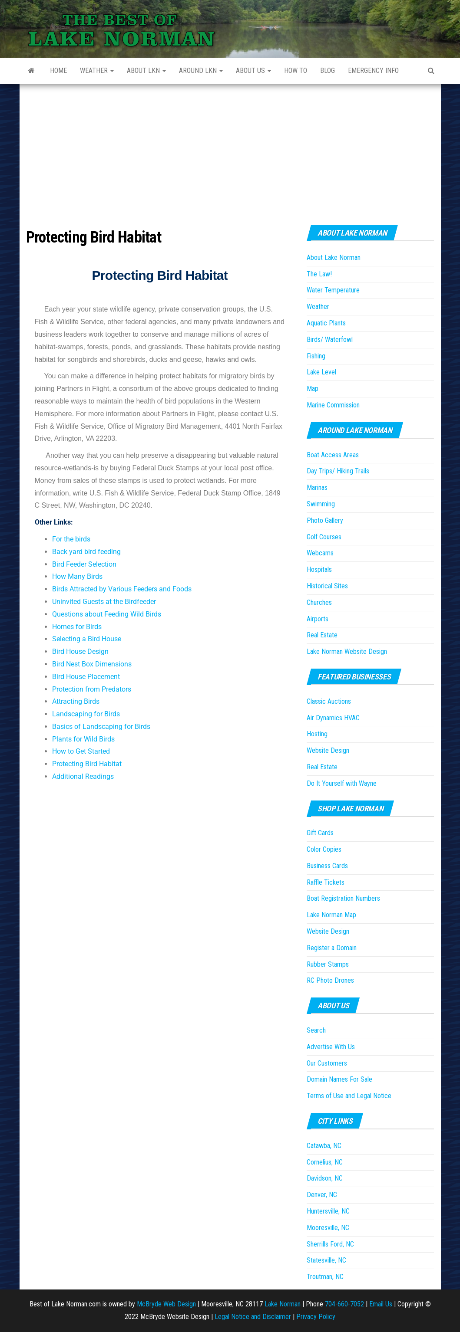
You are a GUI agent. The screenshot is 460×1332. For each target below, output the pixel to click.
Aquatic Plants (326, 323)
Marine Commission (333, 405)
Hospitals (319, 569)
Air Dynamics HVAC (333, 718)
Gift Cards (320, 833)
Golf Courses (324, 537)
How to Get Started (81, 751)
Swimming (321, 504)
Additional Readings (83, 776)
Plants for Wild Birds (83, 739)
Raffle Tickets (325, 882)
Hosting (317, 734)
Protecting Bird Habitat (87, 764)
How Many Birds (77, 576)
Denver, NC (322, 1195)
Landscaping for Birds (86, 714)
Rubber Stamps (328, 964)
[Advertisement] (230, 149)
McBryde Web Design (166, 1304)
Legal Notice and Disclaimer (253, 1316)
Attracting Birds (75, 701)
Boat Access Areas (333, 455)
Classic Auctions (329, 701)
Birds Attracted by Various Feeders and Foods (122, 589)
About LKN (146, 70)
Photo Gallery (325, 520)
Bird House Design (80, 651)
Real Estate (322, 635)
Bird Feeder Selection (84, 564)
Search (316, 1030)
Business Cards (327, 866)
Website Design (328, 750)
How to (295, 70)
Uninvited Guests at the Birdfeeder (104, 601)
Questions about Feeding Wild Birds (106, 614)
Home (58, 70)
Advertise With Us (331, 1047)
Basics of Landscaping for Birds (101, 726)
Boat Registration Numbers (343, 898)
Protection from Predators (91, 689)
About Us (253, 70)
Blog (327, 70)
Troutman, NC (325, 1277)
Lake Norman (283, 1304)
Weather (97, 70)
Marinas (317, 487)
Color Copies (324, 849)
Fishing (316, 356)
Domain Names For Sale (339, 1079)
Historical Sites (327, 586)
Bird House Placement (86, 677)
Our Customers (327, 1063)
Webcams (320, 553)
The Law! (319, 274)
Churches (319, 602)
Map (312, 388)
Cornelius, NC (325, 1162)
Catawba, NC (324, 1146)
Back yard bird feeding (86, 552)
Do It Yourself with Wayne (342, 783)
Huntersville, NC (328, 1211)
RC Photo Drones (330, 980)
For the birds (71, 539)
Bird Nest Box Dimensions (92, 664)
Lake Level (321, 372)
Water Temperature (333, 290)
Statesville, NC (326, 1260)
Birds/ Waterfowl (330, 339)
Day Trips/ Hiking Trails (338, 471)
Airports (317, 619)
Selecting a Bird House (86, 639)
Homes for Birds (77, 627)
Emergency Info (373, 70)
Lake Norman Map (331, 915)
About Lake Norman (334, 257)
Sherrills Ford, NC (330, 1244)
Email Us (380, 1304)
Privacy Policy (315, 1316)
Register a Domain (332, 948)
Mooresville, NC (328, 1228)
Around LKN (201, 70)
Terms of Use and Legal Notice (349, 1096)
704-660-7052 (344, 1304)
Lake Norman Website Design (347, 651)
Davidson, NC (325, 1178)
